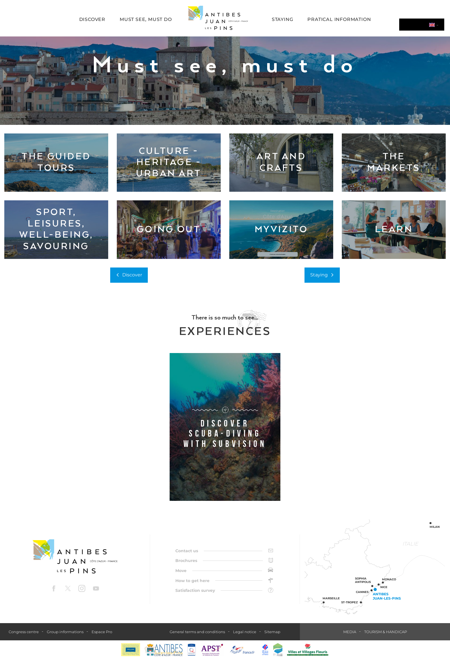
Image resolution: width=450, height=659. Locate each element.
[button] (92, 19)
